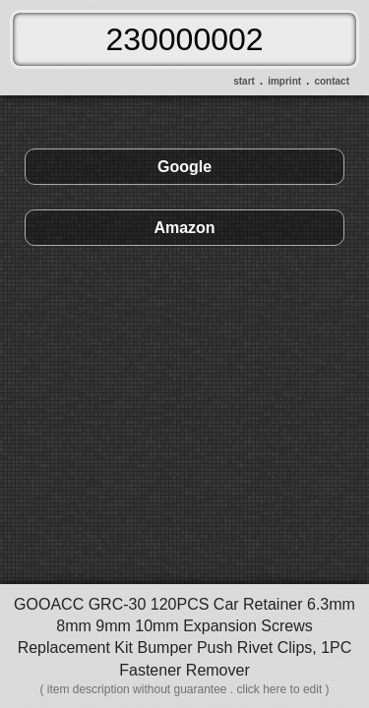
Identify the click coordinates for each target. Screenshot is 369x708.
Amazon (184, 227)
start (244, 81)
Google (184, 166)
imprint (284, 81)
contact (331, 81)
